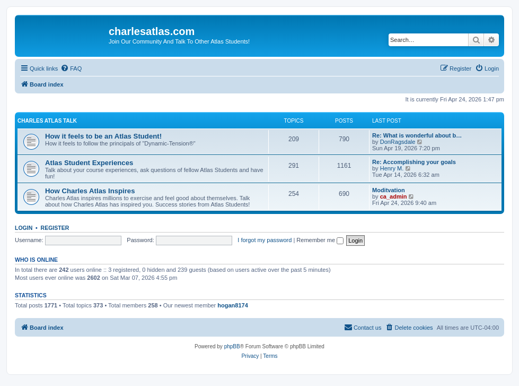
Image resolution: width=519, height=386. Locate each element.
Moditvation (388, 190)
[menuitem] (71, 68)
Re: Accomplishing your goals (414, 162)
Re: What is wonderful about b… (417, 135)
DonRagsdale (398, 142)
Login (23, 228)
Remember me (320, 240)
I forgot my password (264, 240)
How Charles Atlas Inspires (90, 191)
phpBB (232, 346)
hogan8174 (232, 305)
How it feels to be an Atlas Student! (103, 136)
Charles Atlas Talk (47, 121)
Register (55, 228)
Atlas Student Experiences (89, 163)
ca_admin (393, 196)
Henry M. (392, 168)
